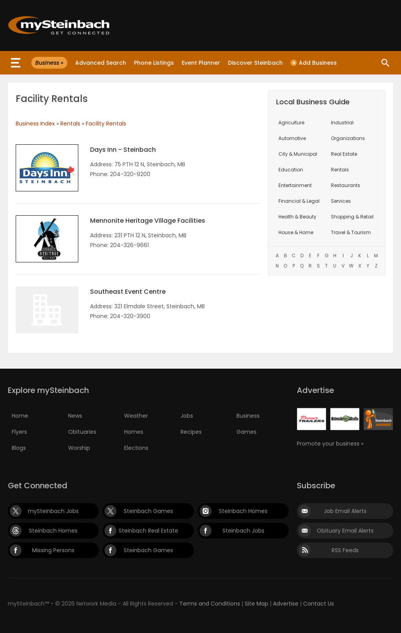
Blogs (19, 448)
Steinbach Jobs (243, 531)
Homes (133, 432)
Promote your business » (330, 443)
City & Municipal (297, 154)
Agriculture (291, 122)
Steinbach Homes (243, 511)
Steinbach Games (148, 511)
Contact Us (318, 604)
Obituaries (82, 432)
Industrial (342, 122)
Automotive (292, 138)
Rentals (70, 123)
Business (248, 416)
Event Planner (201, 63)
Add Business (314, 63)
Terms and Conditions (209, 604)
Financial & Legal (299, 201)
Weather (136, 416)
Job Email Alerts (345, 511)
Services (341, 201)
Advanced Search (100, 63)
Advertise (285, 604)
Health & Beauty (297, 216)
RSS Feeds (345, 550)
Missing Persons (53, 550)
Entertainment (295, 185)
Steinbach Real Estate (148, 531)
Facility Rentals (106, 123)
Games (246, 432)
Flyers (19, 432)
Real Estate (344, 154)
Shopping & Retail (352, 216)
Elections (136, 448)
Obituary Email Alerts (345, 531)
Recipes (191, 432)
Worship (79, 448)
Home (20, 416)
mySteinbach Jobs (53, 511)
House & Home (295, 232)
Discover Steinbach (255, 63)
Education (290, 169)
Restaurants (345, 185)
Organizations (348, 138)
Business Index (35, 123)
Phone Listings (154, 63)
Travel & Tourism (351, 232)
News (75, 416)
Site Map (256, 604)
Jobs (187, 416)
